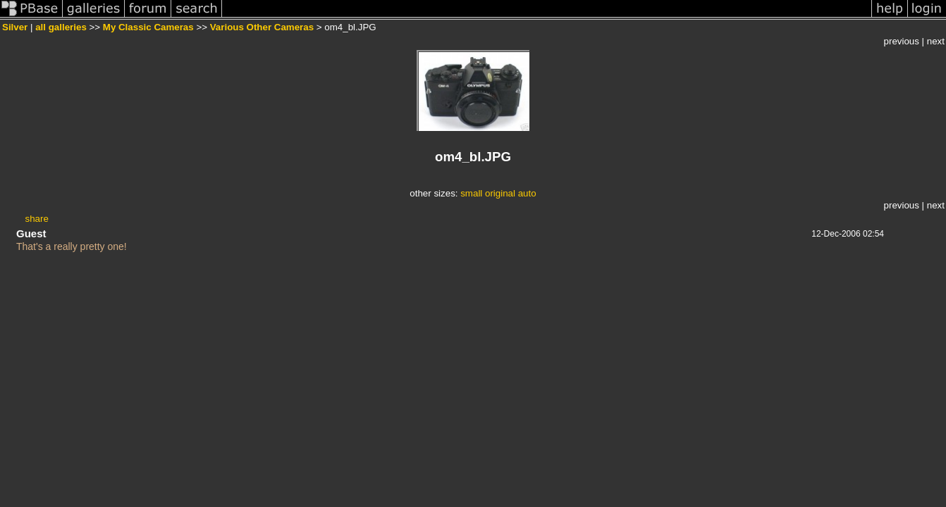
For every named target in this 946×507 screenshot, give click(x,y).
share (37, 218)
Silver (14, 27)
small (471, 193)
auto (527, 193)
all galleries (61, 27)
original (500, 193)
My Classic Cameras (148, 27)
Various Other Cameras (262, 27)
